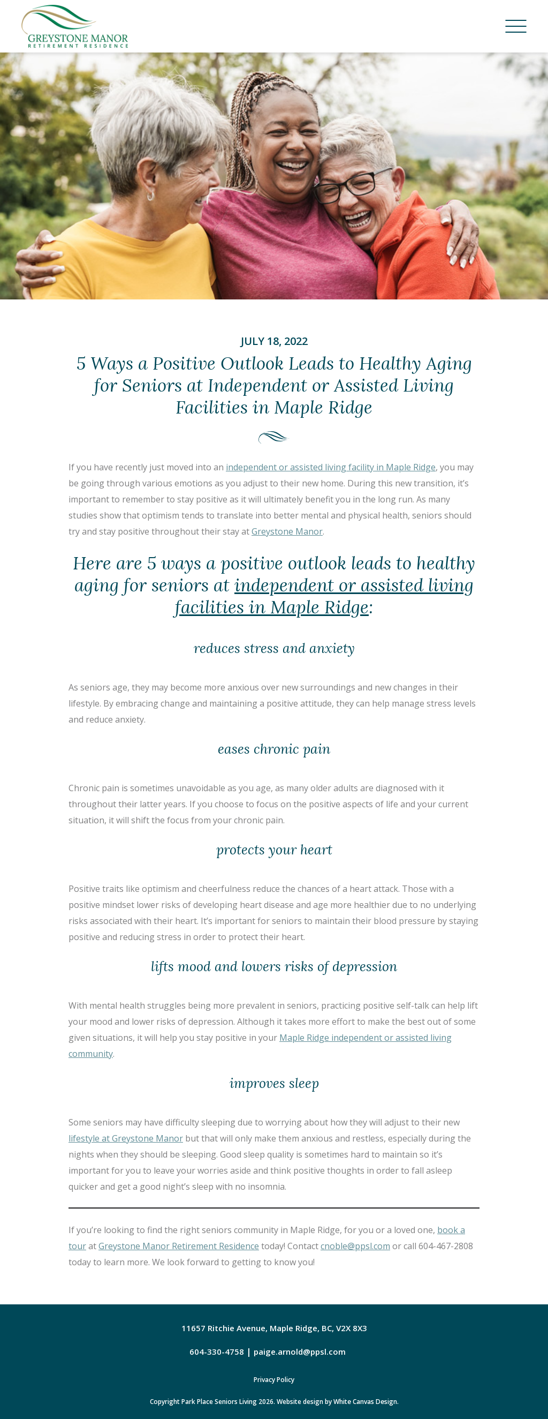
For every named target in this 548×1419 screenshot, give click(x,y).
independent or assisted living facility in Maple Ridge (331, 467)
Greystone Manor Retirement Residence (178, 1246)
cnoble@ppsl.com (355, 1246)
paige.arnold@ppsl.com (300, 1351)
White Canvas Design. (366, 1401)
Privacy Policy (274, 1379)
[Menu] (516, 26)
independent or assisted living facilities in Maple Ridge (324, 596)
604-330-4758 (216, 1351)
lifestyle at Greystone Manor (125, 1138)
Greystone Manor (287, 531)
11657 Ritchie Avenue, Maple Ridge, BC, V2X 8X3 (274, 1328)
